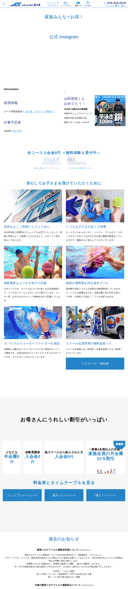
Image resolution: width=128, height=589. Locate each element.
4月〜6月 (17, 199)
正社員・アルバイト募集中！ (40, 179)
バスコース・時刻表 (95, 461)
